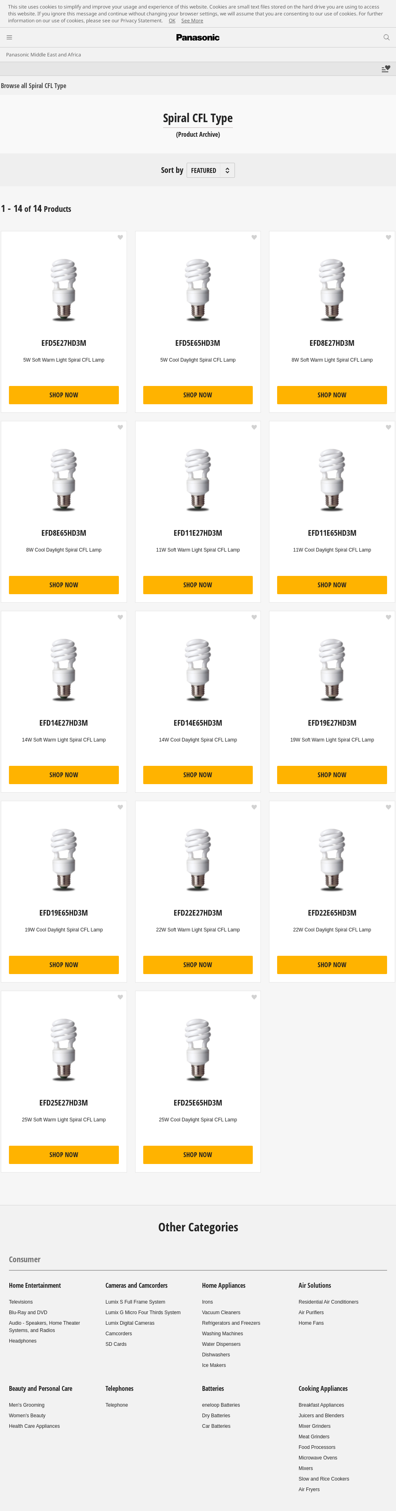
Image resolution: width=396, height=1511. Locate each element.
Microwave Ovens (318, 1458)
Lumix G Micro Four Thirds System (143, 1312)
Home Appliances (223, 1285)
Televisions (21, 1302)
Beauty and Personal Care (40, 1388)
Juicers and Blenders (321, 1415)
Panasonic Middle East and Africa (43, 54)
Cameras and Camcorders (136, 1285)
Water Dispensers (221, 1344)
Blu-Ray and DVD (28, 1312)
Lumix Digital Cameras (130, 1323)
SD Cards (116, 1344)
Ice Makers (214, 1365)
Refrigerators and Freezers (231, 1323)
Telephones (119, 1388)
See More (192, 20)
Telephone (116, 1405)
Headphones (23, 1341)
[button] (120, 237)
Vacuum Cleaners (221, 1312)
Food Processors (317, 1447)
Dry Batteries (216, 1415)
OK (172, 20)
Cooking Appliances (323, 1388)
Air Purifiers (311, 1312)
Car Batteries (216, 1426)
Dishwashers (216, 1355)
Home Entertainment (35, 1285)
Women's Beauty (27, 1415)
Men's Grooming (27, 1405)
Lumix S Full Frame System (135, 1302)
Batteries (213, 1388)
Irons (207, 1302)
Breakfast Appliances (321, 1405)
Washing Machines (222, 1333)
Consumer (25, 1259)
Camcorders (118, 1333)
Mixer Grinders (315, 1426)
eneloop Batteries (221, 1405)
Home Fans (311, 1323)
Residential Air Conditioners (328, 1302)
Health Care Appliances (34, 1426)
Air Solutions (315, 1285)
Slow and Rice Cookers (324, 1479)
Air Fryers (309, 1489)
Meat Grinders (314, 1437)
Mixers (306, 1468)
